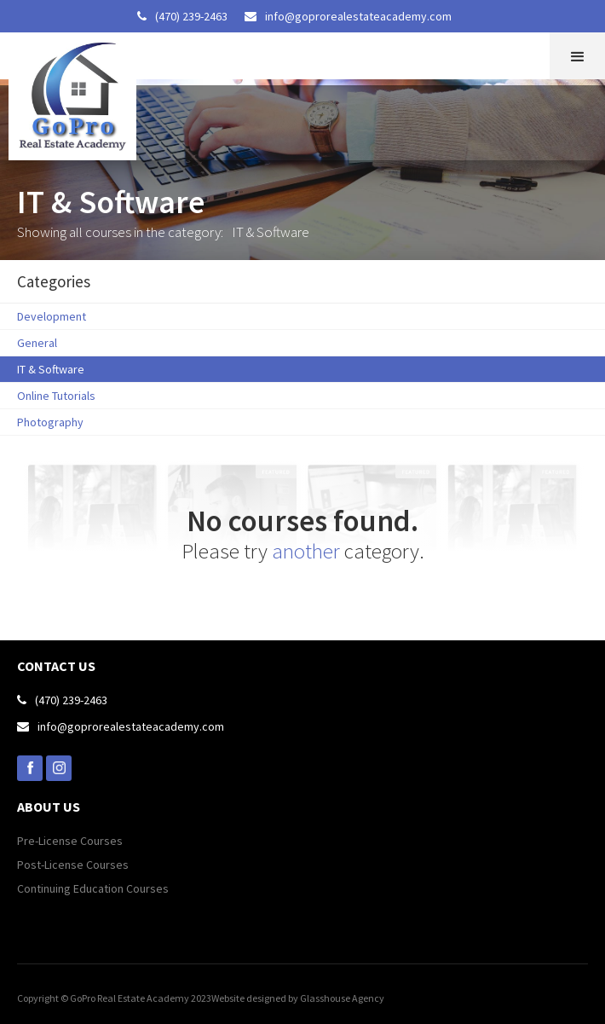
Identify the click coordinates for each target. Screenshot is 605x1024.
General (37, 342)
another (306, 550)
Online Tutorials (56, 395)
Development (51, 316)
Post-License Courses (73, 864)
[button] (577, 55)
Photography (50, 422)
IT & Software (50, 369)
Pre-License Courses (70, 840)
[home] (68, 96)
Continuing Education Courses (93, 888)
